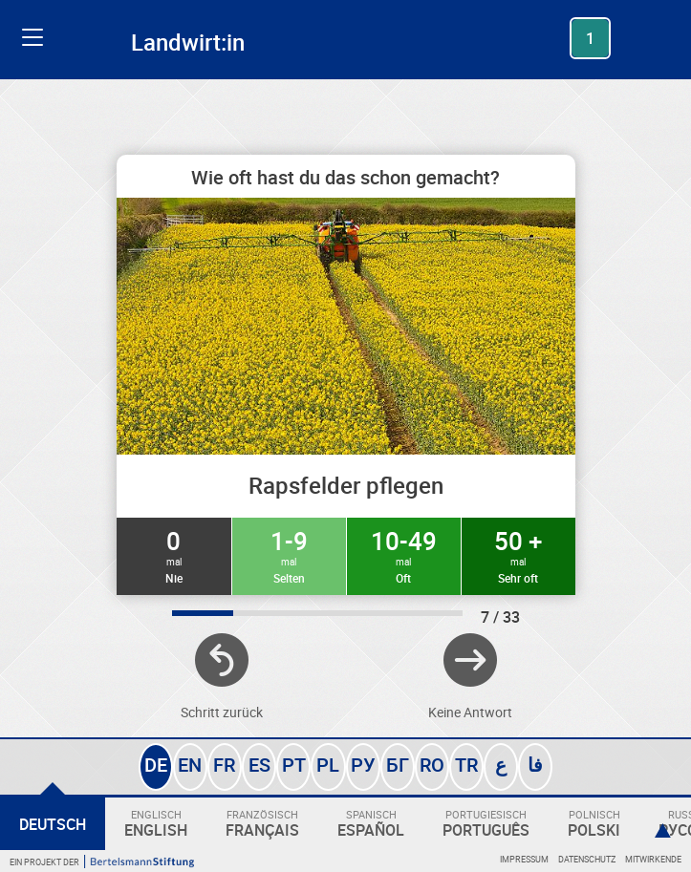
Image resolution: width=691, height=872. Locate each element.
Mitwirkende (653, 859)
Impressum (524, 859)
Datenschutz (586, 859)
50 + (518, 554)
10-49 (403, 554)
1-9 (289, 554)
